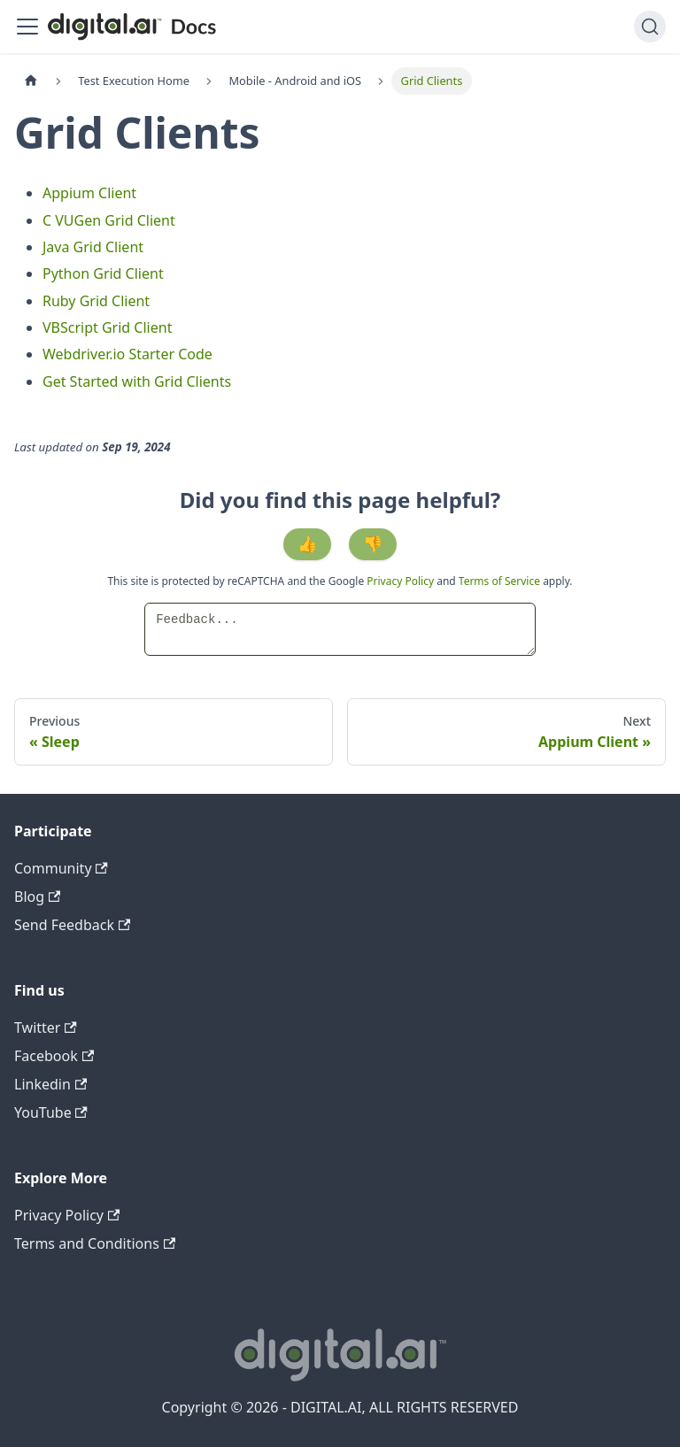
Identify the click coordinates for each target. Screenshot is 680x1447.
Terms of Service (499, 581)
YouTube (51, 1112)
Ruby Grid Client (96, 301)
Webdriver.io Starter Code (127, 354)
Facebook (54, 1056)
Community (61, 868)
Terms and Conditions (94, 1243)
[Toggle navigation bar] (27, 26)
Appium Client (89, 193)
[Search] (650, 26)
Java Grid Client (92, 247)
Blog (37, 896)
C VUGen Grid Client (108, 220)
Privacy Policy (402, 581)
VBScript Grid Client (107, 327)
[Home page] (31, 81)
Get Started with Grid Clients (136, 381)
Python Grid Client (103, 273)
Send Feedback (72, 925)
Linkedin (50, 1084)
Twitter (45, 1027)
